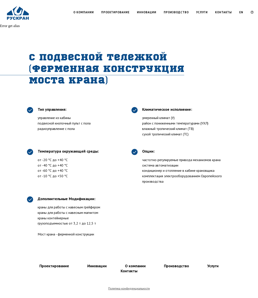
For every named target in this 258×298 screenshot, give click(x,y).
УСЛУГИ (202, 12)
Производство (176, 265)
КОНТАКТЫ (223, 12)
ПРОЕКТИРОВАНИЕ (115, 12)
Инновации (97, 265)
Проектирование (54, 265)
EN (241, 12)
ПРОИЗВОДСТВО (176, 12)
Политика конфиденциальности (129, 288)
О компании (135, 265)
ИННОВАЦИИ (146, 12)
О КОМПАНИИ (83, 12)
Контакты (129, 270)
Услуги (213, 265)
